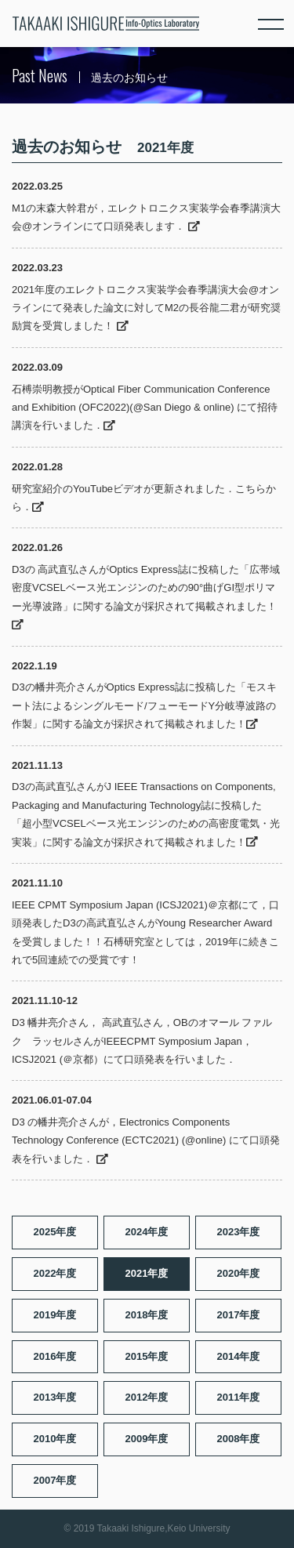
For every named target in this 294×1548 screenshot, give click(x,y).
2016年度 (55, 1356)
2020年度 (238, 1273)
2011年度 (238, 1397)
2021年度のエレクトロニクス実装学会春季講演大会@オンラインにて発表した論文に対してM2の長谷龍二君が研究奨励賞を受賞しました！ (146, 308)
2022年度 (55, 1273)
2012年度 (147, 1397)
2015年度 (147, 1356)
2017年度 (238, 1315)
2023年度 (238, 1232)
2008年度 (238, 1439)
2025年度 (55, 1232)
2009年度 (147, 1439)
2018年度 (147, 1315)
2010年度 (55, 1439)
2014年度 (238, 1356)
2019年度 (55, 1315)
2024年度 (147, 1232)
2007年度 (55, 1480)
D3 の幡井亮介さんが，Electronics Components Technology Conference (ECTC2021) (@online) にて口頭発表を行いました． (146, 1140)
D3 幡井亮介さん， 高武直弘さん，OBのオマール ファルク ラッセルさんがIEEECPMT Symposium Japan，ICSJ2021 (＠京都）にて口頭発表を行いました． (142, 1041)
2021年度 (147, 1273)
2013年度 (55, 1397)
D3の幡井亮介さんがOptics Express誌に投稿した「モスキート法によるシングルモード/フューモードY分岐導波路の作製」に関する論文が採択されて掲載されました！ (144, 705)
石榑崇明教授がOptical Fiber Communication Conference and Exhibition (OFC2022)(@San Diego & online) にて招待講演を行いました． (145, 407)
